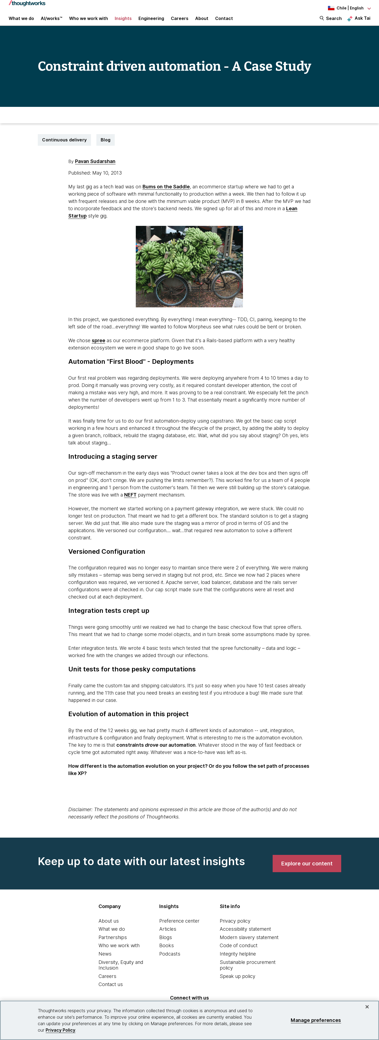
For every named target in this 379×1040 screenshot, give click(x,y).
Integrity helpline (238, 961)
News (105, 961)
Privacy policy (235, 928)
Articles (167, 936)
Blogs (165, 944)
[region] (189, 1020)
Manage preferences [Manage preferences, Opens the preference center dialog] (316, 1020)
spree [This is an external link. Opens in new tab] (98, 348)
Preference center (179, 928)
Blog (105, 147)
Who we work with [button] (88, 22)
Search (334, 22)
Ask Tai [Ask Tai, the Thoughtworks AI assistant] (362, 22)
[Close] (367, 1007)
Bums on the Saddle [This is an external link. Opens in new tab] (166, 194)
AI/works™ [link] (51, 22)
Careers (107, 983)
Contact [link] (224, 22)
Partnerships (113, 944)
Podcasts (169, 961)
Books (166, 953)
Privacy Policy (60, 1030)
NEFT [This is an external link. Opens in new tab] (130, 502)
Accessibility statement (245, 936)
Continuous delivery (64, 147)
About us (109, 928)
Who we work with (119, 953)
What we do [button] (21, 22)
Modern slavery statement (249, 944)
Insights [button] (123, 22)
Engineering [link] (151, 22)
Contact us (111, 992)
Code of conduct (239, 953)
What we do (112, 936)
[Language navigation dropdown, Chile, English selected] (340, 8)
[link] (307, 870)
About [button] (201, 22)
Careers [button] (179, 22)
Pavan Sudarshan (95, 168)
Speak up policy (237, 983)
